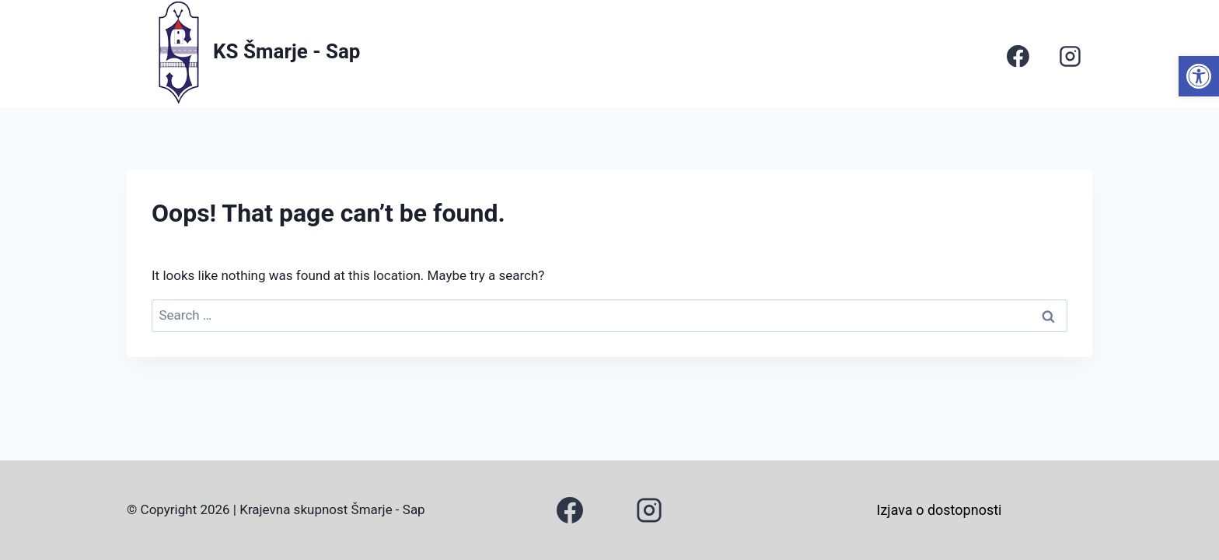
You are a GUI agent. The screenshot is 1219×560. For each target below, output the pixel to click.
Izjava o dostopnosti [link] (939, 510)
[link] (1199, 76)
